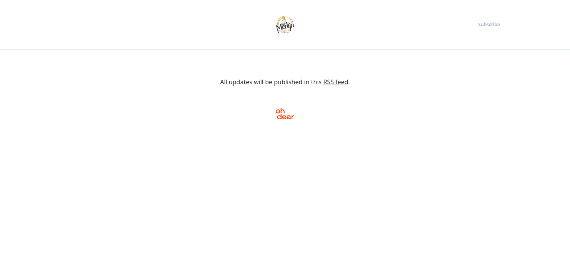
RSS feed (335, 82)
